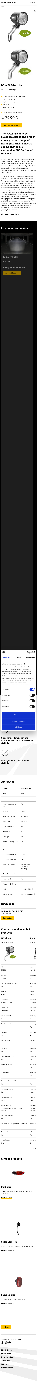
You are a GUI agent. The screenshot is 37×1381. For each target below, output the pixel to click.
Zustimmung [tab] (6, 657)
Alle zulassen (18, 715)
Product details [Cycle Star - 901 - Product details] (6, 1250)
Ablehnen (18, 727)
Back (7, 1327)
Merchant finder (10, 273)
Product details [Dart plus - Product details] (6, 1198)
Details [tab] (18, 657)
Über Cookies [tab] (30, 657)
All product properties (9, 214)
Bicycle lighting (6, 1350)
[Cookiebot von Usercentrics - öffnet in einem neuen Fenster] (26, 652)
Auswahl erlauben (18, 721)
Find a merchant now (10, 125)
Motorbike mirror (7, 1357)
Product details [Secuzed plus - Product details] (6, 1303)
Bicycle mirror (6, 1353)
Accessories (5, 1360)
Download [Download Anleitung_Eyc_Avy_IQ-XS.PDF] (6, 918)
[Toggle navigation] (33, 2)
